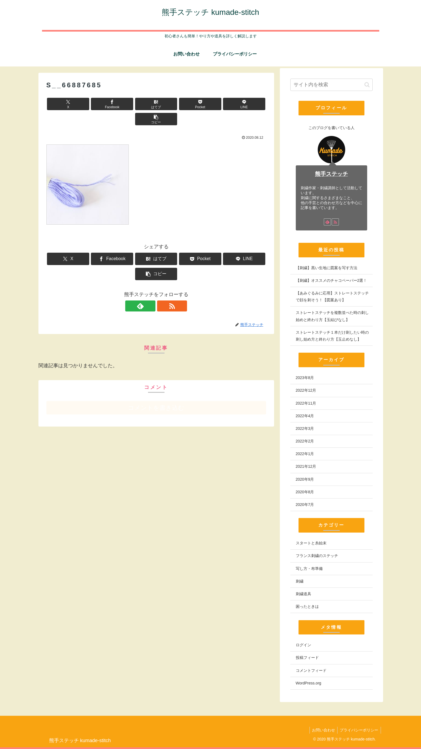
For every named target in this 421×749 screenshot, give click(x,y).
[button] (248, 104)
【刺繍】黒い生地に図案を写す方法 (326, 268)
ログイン (303, 645)
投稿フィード (307, 657)
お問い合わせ (322, 730)
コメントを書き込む (156, 377)
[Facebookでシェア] (100, 104)
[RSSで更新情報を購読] (162, 275)
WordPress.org (308, 683)
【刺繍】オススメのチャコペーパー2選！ (331, 280)
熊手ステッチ (331, 174)
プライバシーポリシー (358, 730)
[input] (331, 85)
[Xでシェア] (64, 104)
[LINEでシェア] (211, 104)
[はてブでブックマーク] (137, 104)
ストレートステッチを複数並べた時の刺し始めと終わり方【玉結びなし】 (332, 316)
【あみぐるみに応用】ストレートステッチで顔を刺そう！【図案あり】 (332, 296)
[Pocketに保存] (174, 104)
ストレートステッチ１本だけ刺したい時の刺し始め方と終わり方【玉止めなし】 (332, 335)
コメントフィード (311, 670)
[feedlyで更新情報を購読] (149, 275)
